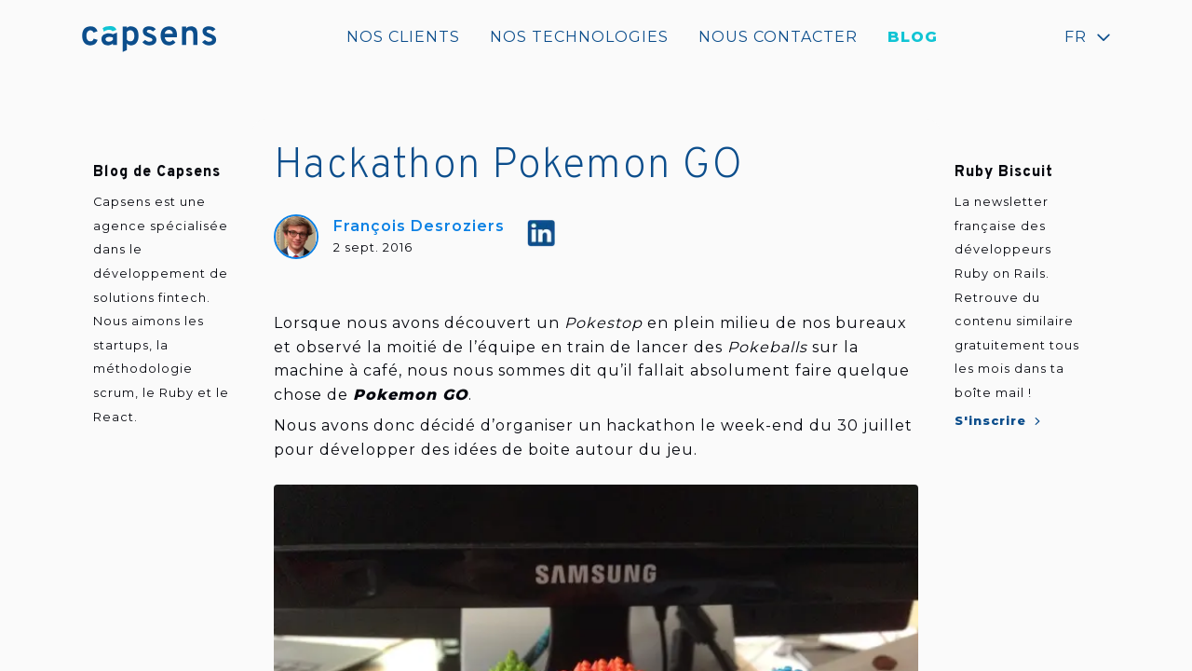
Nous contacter (778, 37)
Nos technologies (579, 37)
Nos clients (403, 37)
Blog (912, 37)
